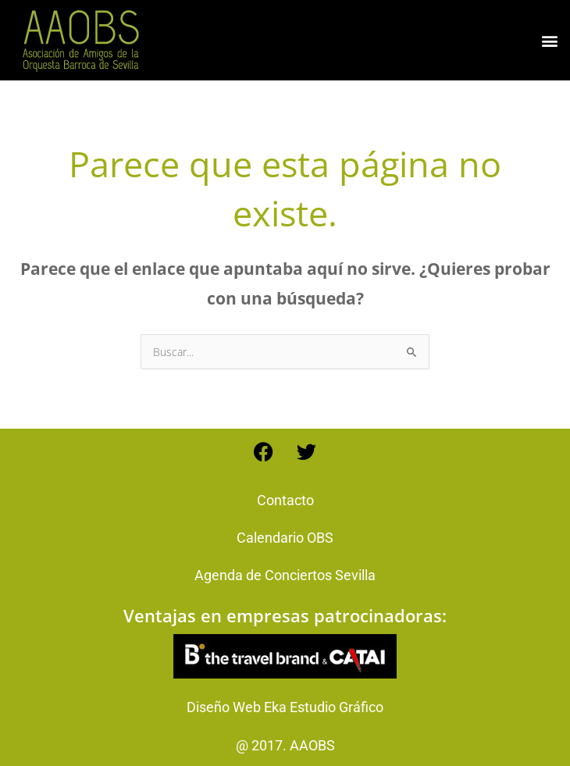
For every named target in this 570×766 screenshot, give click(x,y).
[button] (549, 40)
